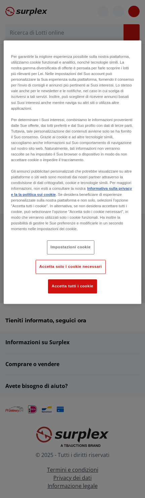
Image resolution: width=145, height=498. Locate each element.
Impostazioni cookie (71, 247)
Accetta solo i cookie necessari (70, 266)
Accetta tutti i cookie (72, 286)
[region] (72, 172)
